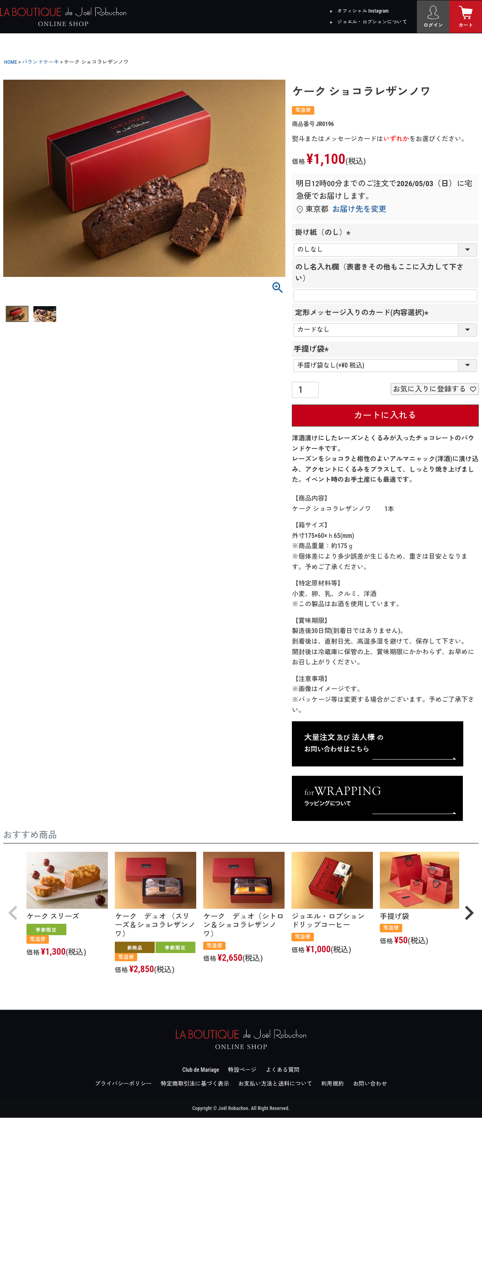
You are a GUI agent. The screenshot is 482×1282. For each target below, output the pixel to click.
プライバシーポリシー (123, 1083)
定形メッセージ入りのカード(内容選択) (363, 312)
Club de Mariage (200, 1070)
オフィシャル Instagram (363, 11)
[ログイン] (433, 16)
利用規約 (332, 1083)
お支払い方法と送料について (275, 1083)
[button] (13, 913)
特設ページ (242, 1070)
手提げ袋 (313, 349)
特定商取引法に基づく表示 (195, 1083)
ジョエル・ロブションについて (372, 22)
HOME (10, 62)
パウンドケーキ (40, 62)
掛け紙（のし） (324, 232)
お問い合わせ (370, 1083)
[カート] (465, 16)
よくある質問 (282, 1070)
